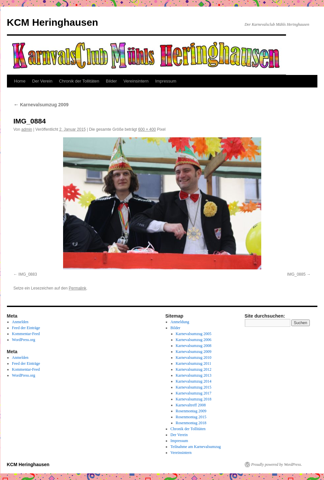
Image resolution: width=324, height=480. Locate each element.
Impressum (165, 81)
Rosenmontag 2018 (191, 423)
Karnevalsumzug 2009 (41, 104)
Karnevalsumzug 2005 (193, 333)
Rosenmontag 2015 (191, 417)
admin (26, 129)
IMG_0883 (27, 274)
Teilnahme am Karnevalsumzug (195, 446)
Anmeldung (179, 322)
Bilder (111, 81)
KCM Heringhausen (52, 22)
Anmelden (20, 322)
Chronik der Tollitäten (79, 81)
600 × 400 (147, 129)
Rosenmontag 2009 (191, 411)
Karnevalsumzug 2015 (193, 387)
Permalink (77, 288)
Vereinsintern (136, 81)
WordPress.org (23, 339)
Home (20, 81)
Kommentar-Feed (26, 333)
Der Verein (42, 81)
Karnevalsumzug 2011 (193, 363)
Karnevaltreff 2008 (191, 405)
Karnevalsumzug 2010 (193, 357)
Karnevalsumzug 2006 (193, 339)
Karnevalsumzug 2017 (193, 393)
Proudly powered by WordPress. (276, 464)
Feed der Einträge (26, 328)
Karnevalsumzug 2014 (193, 381)
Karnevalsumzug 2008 (193, 345)
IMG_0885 (296, 274)
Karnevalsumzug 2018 (193, 399)
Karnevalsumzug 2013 (193, 375)
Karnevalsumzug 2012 (193, 369)
